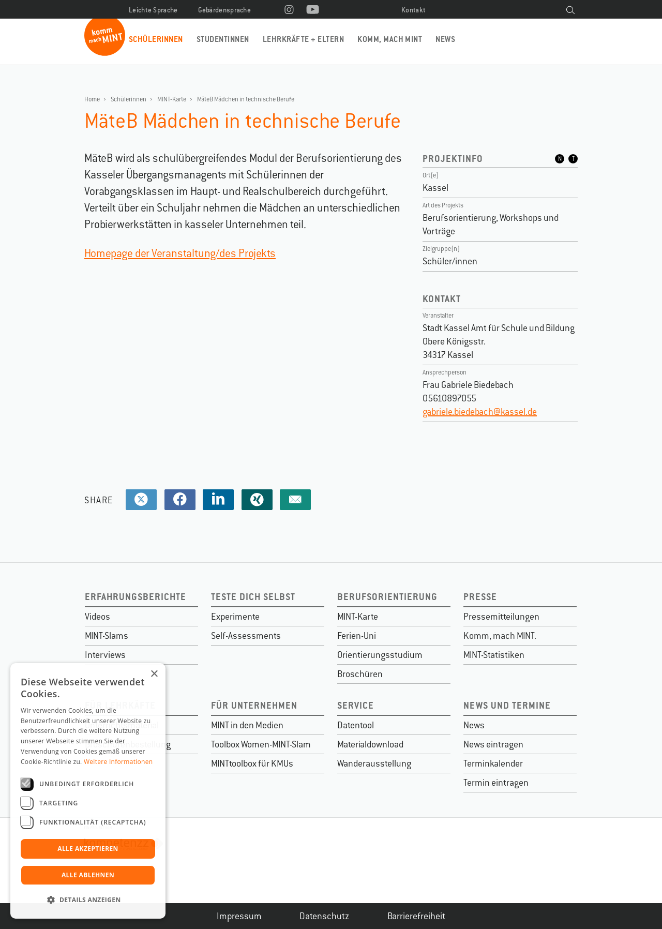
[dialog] (88, 791)
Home (92, 99)
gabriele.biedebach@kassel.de (480, 411)
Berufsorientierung (387, 597)
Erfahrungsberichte (135, 597)
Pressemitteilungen (501, 616)
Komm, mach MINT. (499, 635)
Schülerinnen (156, 39)
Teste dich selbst (253, 597)
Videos (97, 616)
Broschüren (360, 674)
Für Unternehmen (254, 705)
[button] (88, 900)
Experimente (235, 616)
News (445, 39)
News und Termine (507, 705)
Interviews (105, 655)
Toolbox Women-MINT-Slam (261, 744)
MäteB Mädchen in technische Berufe (245, 99)
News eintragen (493, 744)
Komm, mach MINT (389, 39)
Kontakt (413, 10)
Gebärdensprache (224, 10)
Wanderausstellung (374, 763)
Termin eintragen (496, 782)
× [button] (154, 674)
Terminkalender (493, 763)
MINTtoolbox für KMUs (252, 763)
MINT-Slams (106, 635)
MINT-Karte (171, 99)
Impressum (239, 916)
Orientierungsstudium (380, 655)
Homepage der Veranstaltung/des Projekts (180, 253)
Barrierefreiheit (416, 916)
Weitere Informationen (118, 761)
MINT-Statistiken (493, 655)
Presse (480, 597)
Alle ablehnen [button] (88, 875)
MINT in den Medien (247, 725)
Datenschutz (324, 916)
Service (355, 705)
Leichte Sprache (153, 10)
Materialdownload (370, 744)
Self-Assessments (246, 635)
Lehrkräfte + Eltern (303, 39)
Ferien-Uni (356, 635)
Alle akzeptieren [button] (87, 848)
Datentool (355, 725)
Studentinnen (223, 39)
